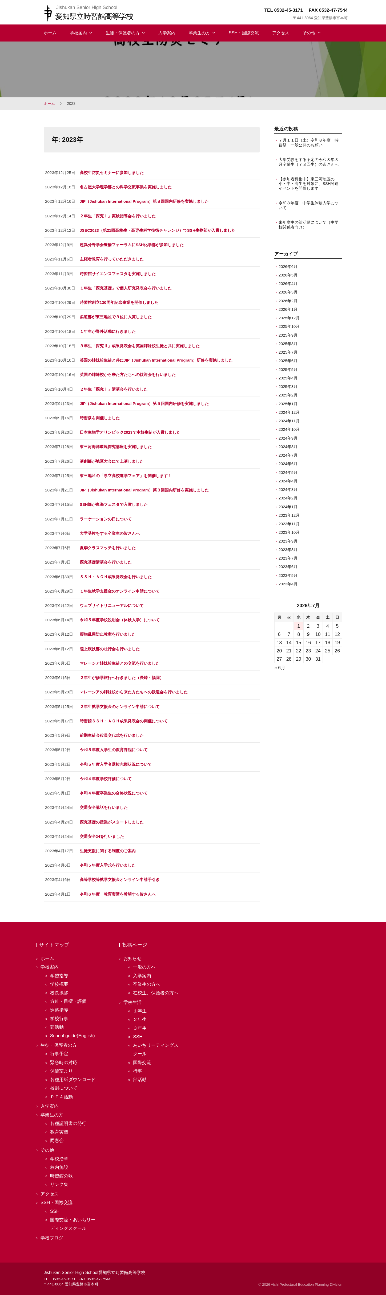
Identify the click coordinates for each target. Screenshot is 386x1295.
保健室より (62, 1068)
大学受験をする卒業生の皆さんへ (110, 531)
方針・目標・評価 (69, 998)
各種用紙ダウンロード (74, 1076)
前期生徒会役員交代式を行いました (112, 733)
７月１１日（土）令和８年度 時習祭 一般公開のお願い (309, 142)
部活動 (57, 1024)
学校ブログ (53, 1235)
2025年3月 (288, 388)
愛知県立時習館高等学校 (95, 16)
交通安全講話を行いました (104, 805)
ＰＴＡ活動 (62, 1094)
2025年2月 (288, 397)
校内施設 (59, 1164)
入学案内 (166, 33)
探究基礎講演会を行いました (106, 560)
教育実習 (59, 1129)
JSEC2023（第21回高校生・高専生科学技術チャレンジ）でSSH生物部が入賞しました (158, 230)
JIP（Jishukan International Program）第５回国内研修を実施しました (145, 402)
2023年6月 (288, 568)
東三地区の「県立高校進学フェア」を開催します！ (126, 474)
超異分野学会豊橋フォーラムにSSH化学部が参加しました (132, 244)
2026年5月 (288, 277)
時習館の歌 (62, 1173)
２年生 (140, 1016)
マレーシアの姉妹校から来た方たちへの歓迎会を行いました (134, 690)
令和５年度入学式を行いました (108, 862)
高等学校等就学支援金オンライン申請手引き (120, 877)
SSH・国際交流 (244, 33)
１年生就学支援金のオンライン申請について (120, 589)
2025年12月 (289, 319)
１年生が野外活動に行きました (108, 330)
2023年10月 (289, 534)
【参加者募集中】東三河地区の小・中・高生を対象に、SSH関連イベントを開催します (309, 184)
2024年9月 (288, 439)
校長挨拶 (59, 989)
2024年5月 (288, 474)
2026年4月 (288, 285)
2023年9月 (288, 542)
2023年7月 (288, 560)
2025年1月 (288, 405)
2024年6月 (288, 465)
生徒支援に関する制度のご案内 (108, 848)
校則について (64, 1085)
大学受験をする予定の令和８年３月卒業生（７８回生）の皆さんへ (309, 162)
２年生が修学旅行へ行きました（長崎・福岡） (122, 675)
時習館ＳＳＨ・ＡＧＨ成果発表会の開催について (124, 719)
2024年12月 (289, 414)
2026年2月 (288, 302)
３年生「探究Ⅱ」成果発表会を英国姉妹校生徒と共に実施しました (140, 345)
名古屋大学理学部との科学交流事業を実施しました (126, 187)
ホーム (50, 33)
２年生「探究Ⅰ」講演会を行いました (114, 388)
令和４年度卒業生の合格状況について (114, 790)
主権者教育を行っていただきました (112, 258)
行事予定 (59, 1051)
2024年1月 (288, 508)
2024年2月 (288, 500)
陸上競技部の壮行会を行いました (110, 647)
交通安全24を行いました (102, 833)
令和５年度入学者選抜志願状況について (116, 762)
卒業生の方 (199, 33)
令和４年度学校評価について (106, 776)
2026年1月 (288, 311)
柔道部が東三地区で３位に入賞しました (116, 316)
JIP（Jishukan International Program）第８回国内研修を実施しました (145, 201)
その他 (309, 33)
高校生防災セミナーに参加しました (112, 172)
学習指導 (59, 972)
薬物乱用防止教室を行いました (108, 632)
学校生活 (133, 999)
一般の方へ (145, 964)
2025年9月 (288, 336)
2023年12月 (289, 517)
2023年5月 (288, 577)
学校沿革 (59, 1156)
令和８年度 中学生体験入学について (309, 206)
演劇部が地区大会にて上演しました (112, 460)
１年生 (140, 1008)
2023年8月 (288, 551)
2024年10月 (289, 431)
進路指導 (59, 1007)
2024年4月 (288, 483)
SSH (55, 1208)
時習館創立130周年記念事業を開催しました (119, 302)
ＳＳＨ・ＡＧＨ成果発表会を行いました (116, 575)
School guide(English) (73, 1032)
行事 (138, 1068)
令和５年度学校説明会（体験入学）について (120, 618)
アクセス (280, 33)
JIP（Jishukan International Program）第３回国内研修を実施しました (145, 488)
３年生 (140, 1025)
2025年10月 (289, 328)
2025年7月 (288, 354)
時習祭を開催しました (100, 417)
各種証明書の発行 (69, 1120)
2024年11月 (289, 422)
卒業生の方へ (147, 981)
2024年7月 (288, 457)
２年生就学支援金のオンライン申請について (120, 704)
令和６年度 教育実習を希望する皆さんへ (118, 891)
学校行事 (59, 1015)
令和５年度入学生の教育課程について (114, 747)
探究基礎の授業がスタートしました (112, 819)
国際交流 (142, 1059)
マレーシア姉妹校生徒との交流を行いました (120, 661)
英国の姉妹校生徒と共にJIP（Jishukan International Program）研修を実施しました (157, 359)
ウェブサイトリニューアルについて (112, 603)
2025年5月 (288, 371)
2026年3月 (288, 294)
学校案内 (78, 33)
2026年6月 (288, 268)
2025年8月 (288, 345)
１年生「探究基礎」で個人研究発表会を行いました (126, 287)
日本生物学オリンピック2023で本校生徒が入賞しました (130, 431)
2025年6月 (288, 362)
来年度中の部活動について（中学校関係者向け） (309, 226)
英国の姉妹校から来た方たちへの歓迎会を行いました (128, 373)
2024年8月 (288, 448)
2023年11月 (289, 525)
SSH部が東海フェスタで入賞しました (114, 503)
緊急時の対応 (64, 1059)
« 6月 (280, 669)
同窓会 (57, 1137)
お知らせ (133, 955)
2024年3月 (288, 491)
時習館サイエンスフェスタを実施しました (118, 273)
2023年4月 (288, 586)
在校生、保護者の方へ (157, 989)
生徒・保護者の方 (123, 33)
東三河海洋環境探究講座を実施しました (116, 445)
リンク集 (59, 1181)
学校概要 (59, 981)
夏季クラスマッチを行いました (108, 546)
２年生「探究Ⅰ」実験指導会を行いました (118, 215)
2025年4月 (288, 380)
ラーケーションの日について (106, 517)
